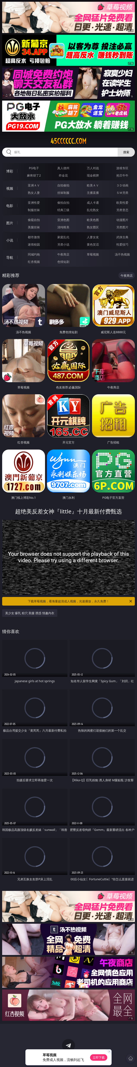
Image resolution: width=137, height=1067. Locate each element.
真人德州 (63, 168)
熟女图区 (93, 227)
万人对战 (93, 168)
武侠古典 (122, 237)
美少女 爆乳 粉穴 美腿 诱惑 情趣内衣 (29, 613)
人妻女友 (93, 237)
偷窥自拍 (34, 220)
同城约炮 (34, 254)
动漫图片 (122, 220)
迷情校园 (34, 244)
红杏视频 (34, 262)
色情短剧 (63, 262)
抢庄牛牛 (122, 175)
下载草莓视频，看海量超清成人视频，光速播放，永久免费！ (80, 601)
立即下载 (99, 1057)
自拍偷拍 (63, 185)
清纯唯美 (63, 227)
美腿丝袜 (34, 227)
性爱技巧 (122, 244)
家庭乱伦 (63, 237)
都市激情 (34, 237)
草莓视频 (93, 254)
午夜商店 (63, 254)
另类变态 (122, 210)
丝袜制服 (63, 193)
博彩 (9, 171)
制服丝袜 (34, 210)
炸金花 (63, 175)
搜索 (126, 152)
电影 (9, 205)
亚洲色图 (63, 220)
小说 (9, 240)
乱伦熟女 (93, 210)
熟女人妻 (34, 193)
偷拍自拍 (63, 202)
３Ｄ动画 (122, 185)
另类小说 (63, 244)
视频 (9, 188)
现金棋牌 (93, 175)
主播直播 (93, 193)
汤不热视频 (122, 254)
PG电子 (34, 168)
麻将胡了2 (34, 175)
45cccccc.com (68, 141)
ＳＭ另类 (122, 193)
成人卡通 (93, 202)
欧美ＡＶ (93, 185)
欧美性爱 (122, 202)
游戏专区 (122, 168)
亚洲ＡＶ (34, 185)
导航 (9, 257)
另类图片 (122, 227)
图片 (9, 223)
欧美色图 (93, 220)
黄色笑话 (93, 244)
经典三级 (63, 210)
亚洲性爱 (34, 202)
